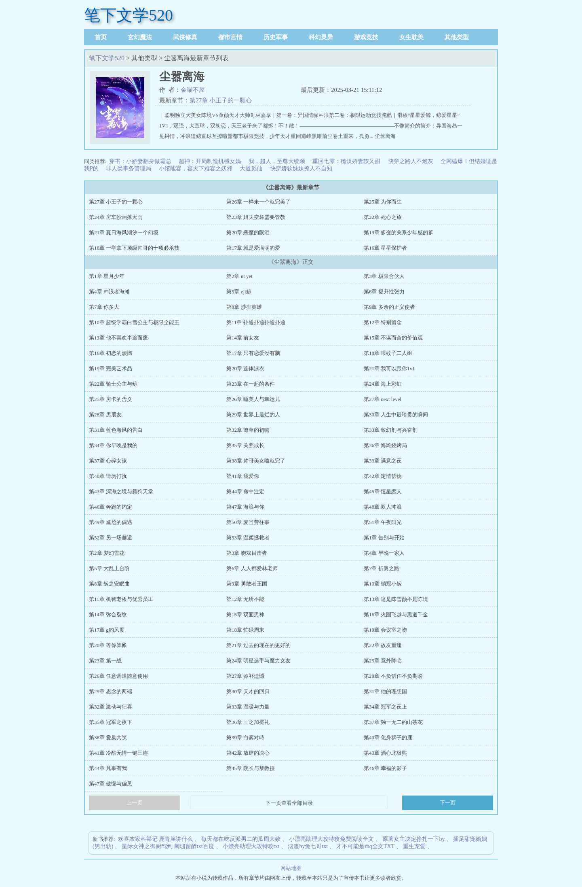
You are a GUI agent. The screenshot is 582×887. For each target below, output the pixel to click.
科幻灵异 (321, 37)
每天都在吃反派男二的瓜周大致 (240, 839)
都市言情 (230, 37)
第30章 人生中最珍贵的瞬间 (396, 415)
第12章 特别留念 (383, 322)
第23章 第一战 (105, 661)
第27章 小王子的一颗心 (221, 100)
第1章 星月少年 (106, 276)
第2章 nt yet (239, 276)
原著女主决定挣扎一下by (413, 839)
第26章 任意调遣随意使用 (118, 676)
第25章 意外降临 (383, 661)
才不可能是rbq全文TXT (365, 846)
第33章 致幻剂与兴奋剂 (391, 430)
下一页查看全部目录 (289, 803)
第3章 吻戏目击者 (246, 553)
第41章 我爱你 (242, 476)
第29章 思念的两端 (110, 691)
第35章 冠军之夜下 (110, 722)
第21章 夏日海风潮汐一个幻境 (123, 232)
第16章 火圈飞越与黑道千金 (396, 614)
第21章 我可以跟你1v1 (389, 368)
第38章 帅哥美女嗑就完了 (255, 461)
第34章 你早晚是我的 (113, 445)
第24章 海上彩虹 (383, 384)
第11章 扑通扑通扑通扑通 (255, 322)
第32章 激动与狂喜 (110, 707)
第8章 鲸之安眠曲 (109, 584)
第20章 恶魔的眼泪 (248, 232)
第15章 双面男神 (245, 614)
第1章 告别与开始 (384, 538)
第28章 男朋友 (105, 415)
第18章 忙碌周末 (245, 630)
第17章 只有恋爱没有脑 (253, 353)
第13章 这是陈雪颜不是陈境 (396, 599)
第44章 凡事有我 (108, 768)
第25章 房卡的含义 (110, 399)
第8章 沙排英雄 (244, 307)
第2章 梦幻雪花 (106, 553)
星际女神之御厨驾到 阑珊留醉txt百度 (168, 846)
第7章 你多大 (104, 307)
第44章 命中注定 (245, 491)
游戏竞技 (366, 37)
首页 (101, 37)
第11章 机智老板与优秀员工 (121, 599)
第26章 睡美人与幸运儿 (253, 399)
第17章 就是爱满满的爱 (253, 248)
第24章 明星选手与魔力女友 (258, 661)
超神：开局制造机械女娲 (210, 161)
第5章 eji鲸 (238, 292)
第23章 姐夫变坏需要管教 (255, 217)
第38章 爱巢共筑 (108, 737)
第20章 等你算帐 (108, 645)
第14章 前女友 (242, 338)
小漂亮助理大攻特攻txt (251, 846)
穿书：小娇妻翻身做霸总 (140, 161)
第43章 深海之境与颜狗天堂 (121, 491)
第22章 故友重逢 (383, 645)
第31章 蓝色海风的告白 (116, 430)
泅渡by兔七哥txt (308, 846)
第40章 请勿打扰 (108, 476)
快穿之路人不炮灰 (410, 161)
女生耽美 (411, 37)
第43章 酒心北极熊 (385, 753)
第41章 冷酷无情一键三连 (118, 753)
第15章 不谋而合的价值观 (393, 338)
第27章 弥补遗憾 (245, 676)
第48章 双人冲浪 (383, 507)
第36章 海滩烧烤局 (385, 445)
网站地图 (291, 868)
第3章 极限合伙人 (384, 276)
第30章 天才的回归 (248, 691)
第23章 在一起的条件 (250, 384)
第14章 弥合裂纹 (108, 614)
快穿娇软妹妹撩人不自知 (301, 169)
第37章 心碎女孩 (108, 461)
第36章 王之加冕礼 (248, 722)
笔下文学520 (128, 15)
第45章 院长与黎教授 (250, 768)
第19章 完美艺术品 (110, 368)
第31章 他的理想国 (385, 691)
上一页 (134, 803)
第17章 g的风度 (106, 630)
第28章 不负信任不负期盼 (393, 676)
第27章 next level (382, 399)
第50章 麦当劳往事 (248, 522)
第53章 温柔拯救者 (248, 538)
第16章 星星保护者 (385, 248)
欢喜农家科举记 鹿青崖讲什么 (155, 839)
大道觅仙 (251, 169)
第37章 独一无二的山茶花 (393, 722)
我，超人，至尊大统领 (277, 161)
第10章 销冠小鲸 (383, 584)
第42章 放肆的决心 (248, 753)
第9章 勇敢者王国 (246, 584)
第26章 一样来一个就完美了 (258, 202)
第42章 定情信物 (383, 476)
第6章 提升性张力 (384, 292)
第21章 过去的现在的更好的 (258, 645)
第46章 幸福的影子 (385, 768)
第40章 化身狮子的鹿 (388, 737)
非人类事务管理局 (128, 169)
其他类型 (457, 37)
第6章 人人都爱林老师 (252, 568)
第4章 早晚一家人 (384, 553)
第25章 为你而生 (383, 202)
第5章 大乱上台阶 (109, 568)
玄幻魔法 (140, 37)
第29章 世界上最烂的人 (253, 415)
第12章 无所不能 (245, 599)
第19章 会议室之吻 (385, 630)
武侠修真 (185, 37)
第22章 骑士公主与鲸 (113, 384)
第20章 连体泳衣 (245, 368)
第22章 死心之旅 (383, 217)
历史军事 (276, 37)
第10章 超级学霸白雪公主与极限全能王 (134, 322)
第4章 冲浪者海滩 (109, 292)
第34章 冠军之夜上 (385, 707)
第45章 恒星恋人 (383, 491)
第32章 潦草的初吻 (248, 430)
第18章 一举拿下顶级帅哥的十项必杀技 (134, 248)
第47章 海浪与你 (245, 507)
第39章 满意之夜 (383, 461)
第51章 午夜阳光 (383, 522)
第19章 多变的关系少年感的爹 (398, 232)
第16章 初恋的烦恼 (110, 353)
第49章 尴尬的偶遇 (110, 522)
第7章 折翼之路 (381, 568)
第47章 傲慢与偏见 (110, 784)
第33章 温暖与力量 (248, 707)
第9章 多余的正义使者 (389, 307)
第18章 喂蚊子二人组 (388, 353)
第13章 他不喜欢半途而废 (118, 338)
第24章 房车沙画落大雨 (116, 217)
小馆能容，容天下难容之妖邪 (195, 169)
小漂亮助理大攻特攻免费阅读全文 (331, 839)
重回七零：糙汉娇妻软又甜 (346, 161)
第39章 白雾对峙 (245, 737)
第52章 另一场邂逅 (110, 538)
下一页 (447, 803)
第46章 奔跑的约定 (110, 507)
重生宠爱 (414, 846)
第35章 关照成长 (245, 445)
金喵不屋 (193, 90)
